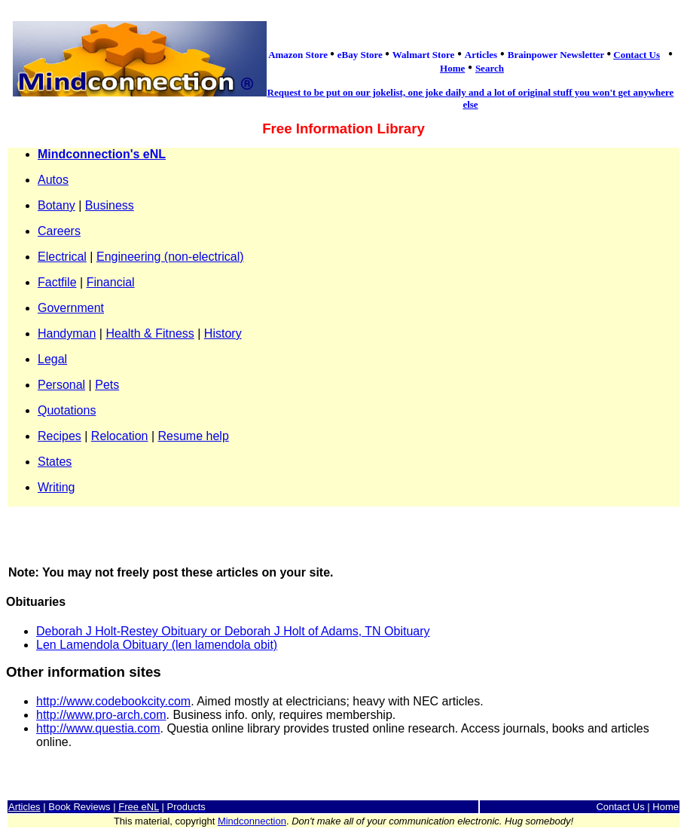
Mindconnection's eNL (102, 154)
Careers (59, 231)
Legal (52, 359)
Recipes (59, 436)
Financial (111, 282)
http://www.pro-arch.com (101, 714)
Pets (107, 384)
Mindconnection (252, 821)
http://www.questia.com (98, 728)
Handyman (67, 333)
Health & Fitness (149, 333)
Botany (56, 205)
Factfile (57, 282)
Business (109, 205)
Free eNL (138, 806)
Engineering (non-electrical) (170, 256)
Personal (61, 384)
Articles (24, 806)
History (223, 333)
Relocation (119, 436)
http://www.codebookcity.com (113, 701)
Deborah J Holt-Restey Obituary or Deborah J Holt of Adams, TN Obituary (233, 631)
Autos (53, 179)
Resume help (193, 436)
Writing (56, 487)
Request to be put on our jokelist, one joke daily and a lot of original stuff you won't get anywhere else (470, 98)
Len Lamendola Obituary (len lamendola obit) (156, 644)
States (55, 461)
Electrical (62, 256)
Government (71, 307)
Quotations (67, 410)
